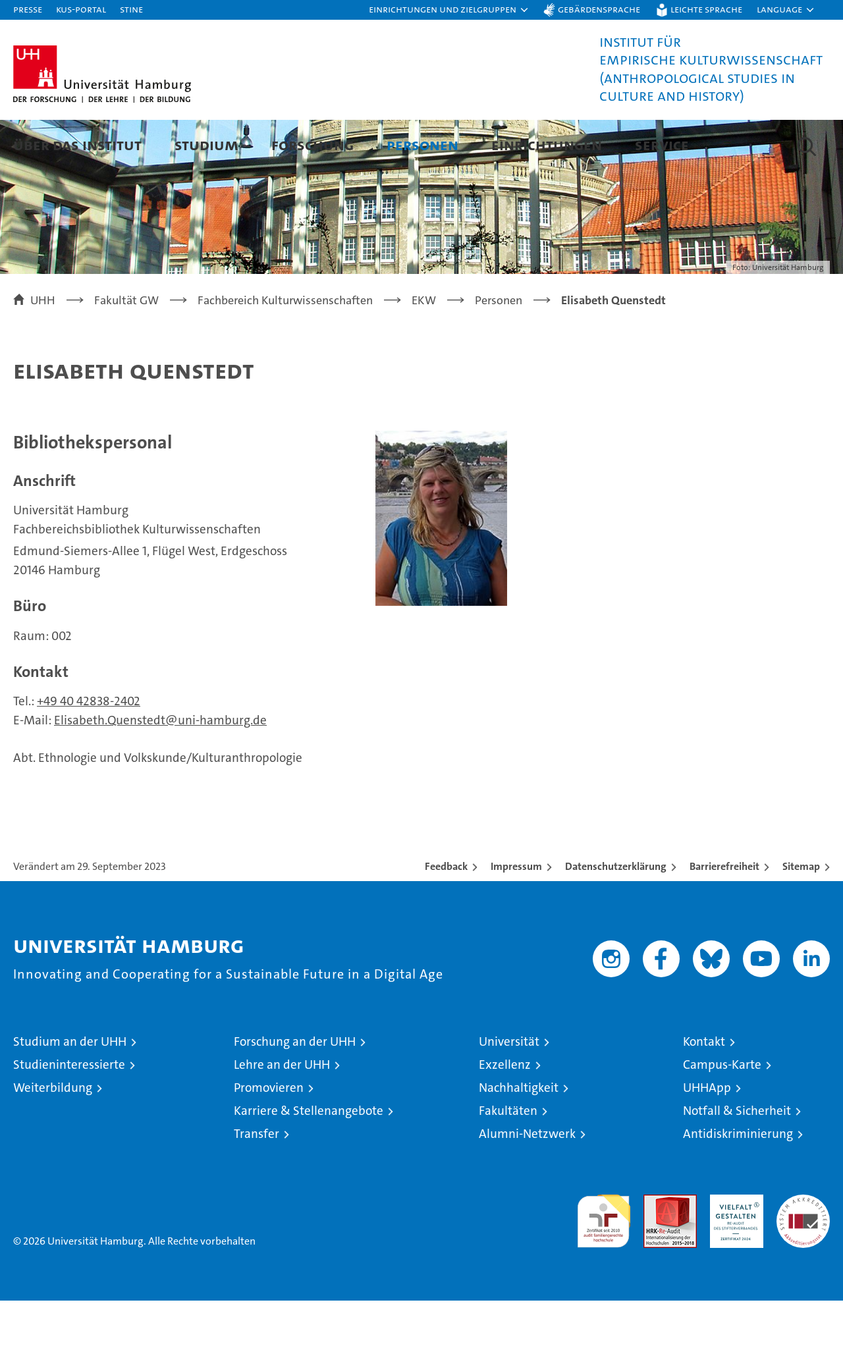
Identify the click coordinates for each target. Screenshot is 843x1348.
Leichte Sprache (706, 9)
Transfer (256, 1181)
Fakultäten (508, 1158)
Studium (206, 144)
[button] (449, 10)
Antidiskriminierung (738, 1181)
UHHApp (707, 1135)
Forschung (312, 144)
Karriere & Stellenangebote (308, 1158)
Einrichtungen (546, 144)
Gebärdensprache (599, 9)
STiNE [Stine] (131, 9)
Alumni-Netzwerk (527, 1181)
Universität (509, 1089)
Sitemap (801, 914)
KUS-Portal (81, 9)
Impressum (516, 914)
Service (662, 144)
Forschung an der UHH (295, 1089)
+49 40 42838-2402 (88, 748)
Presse (27, 9)
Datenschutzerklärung (615, 914)
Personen (422, 144)
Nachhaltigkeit (518, 1135)
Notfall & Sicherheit (737, 1158)
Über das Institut (77, 144)
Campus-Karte (722, 1112)
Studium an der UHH (69, 1089)
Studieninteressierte (69, 1112)
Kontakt (704, 1089)
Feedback (446, 914)
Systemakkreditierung (803, 1249)
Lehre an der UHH (282, 1112)
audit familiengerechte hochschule (603, 1262)
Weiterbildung (52, 1135)
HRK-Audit (733, 1249)
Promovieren (269, 1135)
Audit (655, 1249)
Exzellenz (505, 1112)
